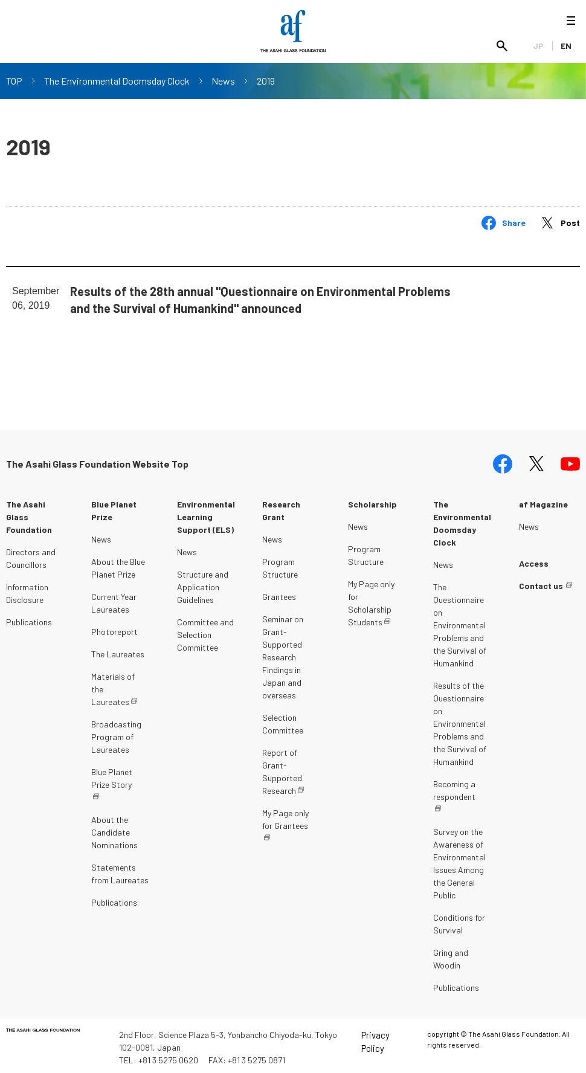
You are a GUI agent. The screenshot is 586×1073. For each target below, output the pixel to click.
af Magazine (543, 501)
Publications (29, 619)
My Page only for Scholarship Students (371, 600)
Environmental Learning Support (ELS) (206, 514)
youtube (570, 461)
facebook (502, 461)
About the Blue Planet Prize (118, 564)
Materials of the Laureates (113, 686)
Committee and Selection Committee (205, 631)
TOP (14, 80)
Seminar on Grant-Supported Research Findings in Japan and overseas (282, 654)
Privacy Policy (375, 1038)
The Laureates (117, 651)
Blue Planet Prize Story (111, 775)
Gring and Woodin (450, 955)
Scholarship (372, 501)
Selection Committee (282, 720)
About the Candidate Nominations (114, 829)
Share (514, 223)
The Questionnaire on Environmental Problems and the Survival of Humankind (459, 622)
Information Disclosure (27, 590)
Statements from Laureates (120, 870)
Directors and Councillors (31, 555)
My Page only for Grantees (285, 816)
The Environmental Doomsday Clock (117, 80)
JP (538, 45)
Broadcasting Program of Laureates (116, 734)
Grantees (279, 593)
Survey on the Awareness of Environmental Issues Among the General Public (459, 860)
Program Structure (280, 564)
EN (566, 45)
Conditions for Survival (459, 920)
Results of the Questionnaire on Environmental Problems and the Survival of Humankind (459, 720)
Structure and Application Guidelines (202, 584)
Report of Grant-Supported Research (282, 768)
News (223, 80)
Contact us (541, 583)
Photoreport (114, 629)
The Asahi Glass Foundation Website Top (97, 460)
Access (534, 560)
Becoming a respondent (454, 787)
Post (570, 223)
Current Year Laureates (114, 599)
